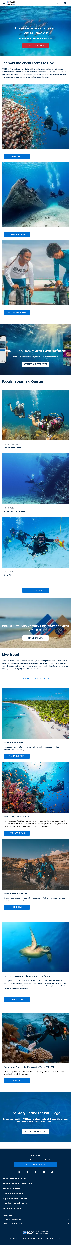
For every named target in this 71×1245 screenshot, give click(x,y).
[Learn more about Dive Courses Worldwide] (35, 876)
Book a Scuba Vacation (13, 1193)
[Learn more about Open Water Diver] (35, 421)
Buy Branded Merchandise (15, 1198)
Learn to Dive (16, 156)
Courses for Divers (16, 234)
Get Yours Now (35, 638)
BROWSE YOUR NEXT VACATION (35, 678)
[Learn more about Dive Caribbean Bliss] (35, 725)
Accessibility (31, 1238)
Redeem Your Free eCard (35, 364)
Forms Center (49, 1238)
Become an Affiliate (12, 1208)
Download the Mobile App (15, 1203)
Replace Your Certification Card (17, 1183)
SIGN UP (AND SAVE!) (35, 1164)
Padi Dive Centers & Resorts (36, 1223)
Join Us (16, 1080)
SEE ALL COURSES (35, 590)
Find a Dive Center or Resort (16, 1178)
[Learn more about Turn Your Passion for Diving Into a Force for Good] (35, 963)
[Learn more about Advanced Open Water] (35, 485)
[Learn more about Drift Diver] (35, 549)
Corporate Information (36, 1219)
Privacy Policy (22, 1238)
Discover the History (35, 1131)
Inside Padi (36, 1215)
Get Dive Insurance (11, 1188)
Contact (58, 1238)
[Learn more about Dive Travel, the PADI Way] (35, 800)
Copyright (40, 1238)
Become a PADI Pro (16, 312)
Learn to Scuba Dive (35, 45)
